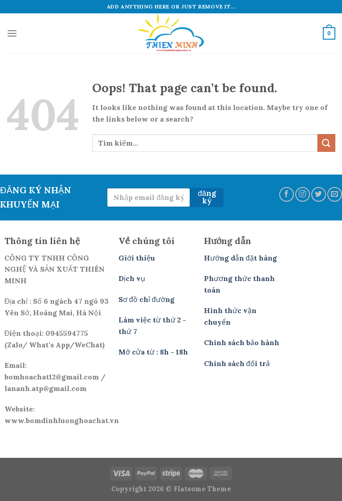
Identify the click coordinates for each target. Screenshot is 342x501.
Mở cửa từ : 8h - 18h (153, 351)
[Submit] (326, 142)
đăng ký (207, 197)
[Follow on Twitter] (318, 194)
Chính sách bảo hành (241, 342)
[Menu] (12, 33)
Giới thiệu (136, 257)
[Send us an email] (334, 194)
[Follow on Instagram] (302, 194)
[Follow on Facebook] (286, 194)
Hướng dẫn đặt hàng (240, 257)
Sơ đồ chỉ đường (146, 299)
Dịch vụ (131, 278)
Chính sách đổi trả (237, 363)
